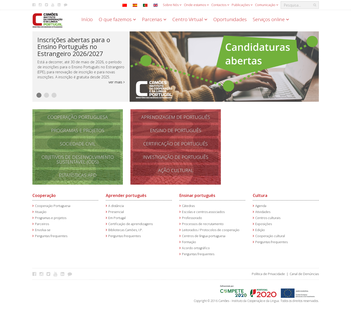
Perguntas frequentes (51, 236)
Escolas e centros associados (203, 212)
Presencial (116, 212)
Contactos (220, 5)
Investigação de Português (175, 157)
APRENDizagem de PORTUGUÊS (175, 117)
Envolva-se (43, 230)
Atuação (40, 212)
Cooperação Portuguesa (77, 117)
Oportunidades (230, 19)
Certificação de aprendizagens (130, 224)
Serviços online (271, 19)
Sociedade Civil (77, 144)
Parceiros (42, 224)
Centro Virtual (189, 19)
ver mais (117, 82)
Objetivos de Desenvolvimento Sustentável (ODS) (77, 159)
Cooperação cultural (270, 236)
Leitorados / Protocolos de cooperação (210, 230)
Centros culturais (267, 218)
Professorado (192, 218)
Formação (189, 242)
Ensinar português (197, 195)
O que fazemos (117, 19)
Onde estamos (196, 5)
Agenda (260, 206)
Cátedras (188, 206)
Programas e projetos (50, 218)
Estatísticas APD (77, 175)
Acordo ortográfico (196, 248)
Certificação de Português (175, 144)
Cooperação (44, 195)
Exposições (263, 224)
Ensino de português (175, 130)
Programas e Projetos (77, 130)
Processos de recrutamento (203, 224)
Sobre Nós (172, 5)
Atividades (262, 212)
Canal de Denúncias (304, 274)
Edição (260, 230)
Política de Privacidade (268, 274)
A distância (116, 206)
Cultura (260, 195)
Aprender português (126, 195)
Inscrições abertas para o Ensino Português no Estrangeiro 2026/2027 (73, 46)
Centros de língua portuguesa (203, 236)
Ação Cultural (175, 170)
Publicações (242, 5)
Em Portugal (117, 218)
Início (87, 19)
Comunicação (266, 5)
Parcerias (154, 19)
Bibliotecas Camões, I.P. (125, 230)
